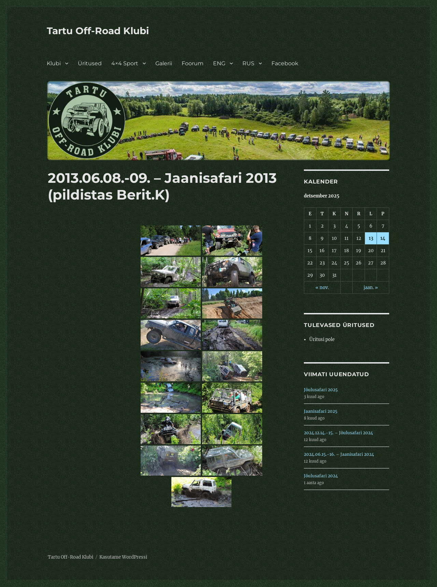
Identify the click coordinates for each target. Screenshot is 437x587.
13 (371, 238)
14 (382, 238)
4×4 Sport (124, 63)
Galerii (163, 63)
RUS (248, 63)
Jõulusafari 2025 (321, 389)
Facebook (284, 63)
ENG (219, 63)
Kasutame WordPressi (123, 557)
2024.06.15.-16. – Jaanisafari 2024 (339, 454)
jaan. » (371, 287)
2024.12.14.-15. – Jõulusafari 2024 (338, 432)
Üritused (90, 63)
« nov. (322, 287)
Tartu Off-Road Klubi (98, 31)
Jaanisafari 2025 (320, 411)
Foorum (192, 63)
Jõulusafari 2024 (321, 475)
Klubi (54, 63)
